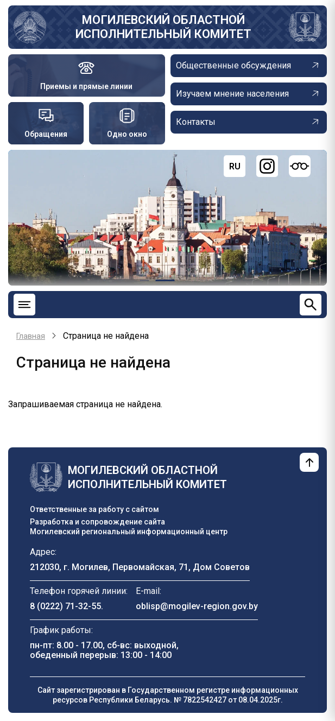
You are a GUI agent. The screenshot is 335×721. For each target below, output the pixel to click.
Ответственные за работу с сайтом (94, 509)
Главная (30, 336)
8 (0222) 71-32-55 (65, 606)
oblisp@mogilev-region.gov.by (197, 606)
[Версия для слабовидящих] (300, 166)
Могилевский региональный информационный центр (128, 531)
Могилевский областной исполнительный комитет (163, 27)
